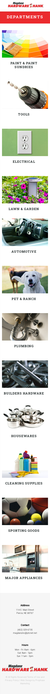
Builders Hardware (24, 393)
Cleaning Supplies (24, 483)
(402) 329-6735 (25, 630)
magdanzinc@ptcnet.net (25, 633)
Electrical (24, 162)
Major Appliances (24, 578)
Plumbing (24, 346)
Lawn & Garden (24, 209)
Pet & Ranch (24, 299)
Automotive (23, 252)
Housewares (24, 436)
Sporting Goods (23, 531)
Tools (24, 114)
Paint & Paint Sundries (23, 65)
